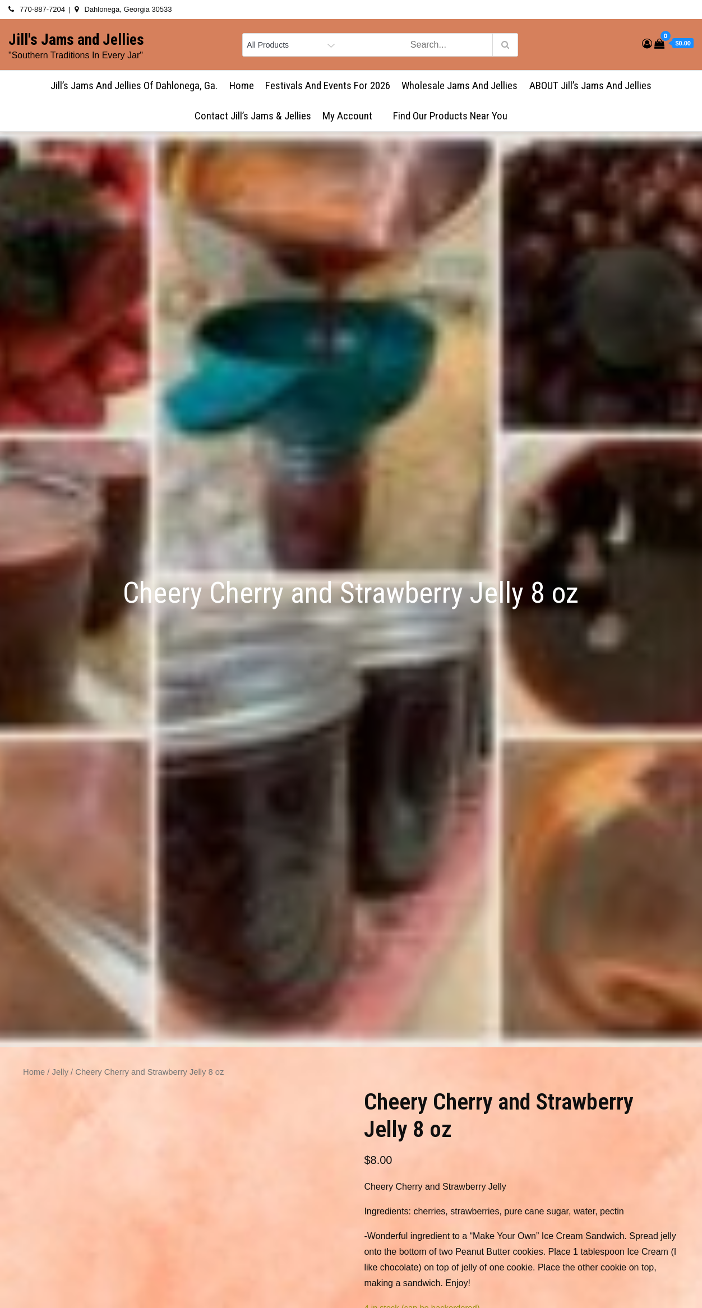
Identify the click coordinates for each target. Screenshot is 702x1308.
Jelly (60, 1071)
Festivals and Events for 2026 (327, 85)
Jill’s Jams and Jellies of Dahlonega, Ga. (134, 85)
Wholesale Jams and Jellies (459, 85)
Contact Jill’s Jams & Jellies (253, 115)
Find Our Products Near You (450, 115)
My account (352, 115)
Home (241, 85)
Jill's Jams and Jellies (76, 40)
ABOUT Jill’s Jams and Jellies (590, 85)
